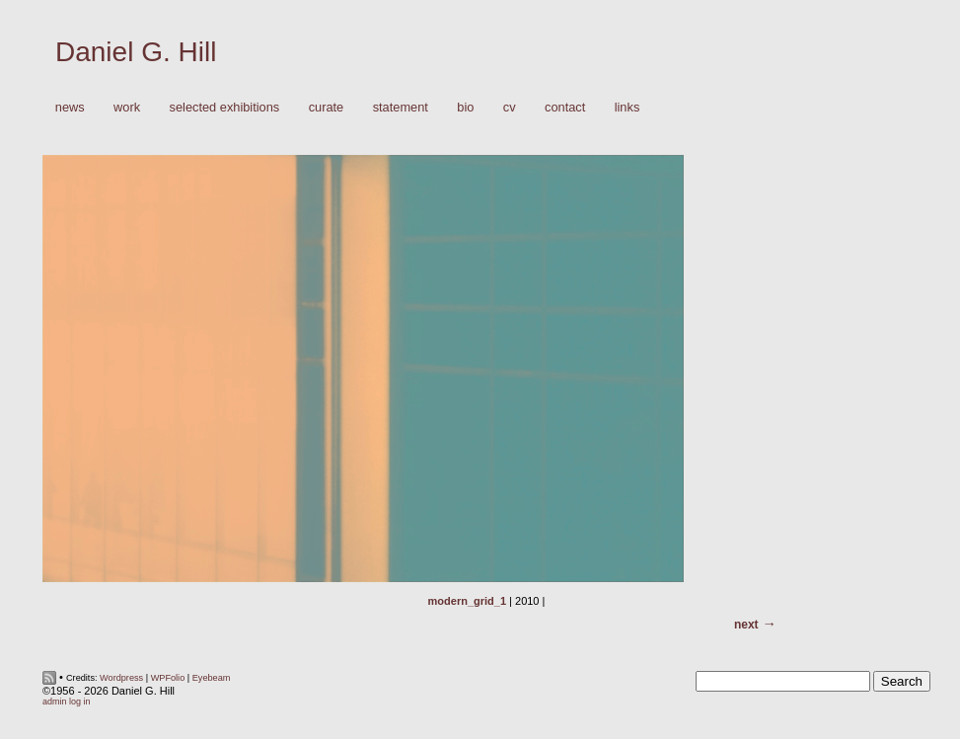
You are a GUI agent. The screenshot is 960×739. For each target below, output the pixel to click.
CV (509, 107)
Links (627, 107)
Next (746, 624)
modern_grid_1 (467, 601)
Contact (565, 107)
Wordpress (121, 678)
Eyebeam (211, 678)
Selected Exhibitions (225, 107)
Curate (326, 107)
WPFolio (168, 678)
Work (122, 108)
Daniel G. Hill (135, 52)
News (70, 107)
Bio (465, 107)
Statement (400, 107)
